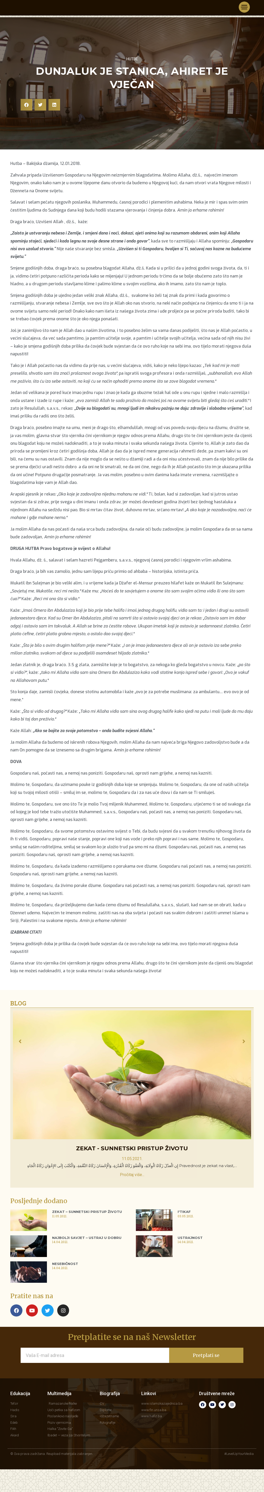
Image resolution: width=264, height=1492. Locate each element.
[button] (26, 133)
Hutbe (132, 87)
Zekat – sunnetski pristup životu (87, 1240)
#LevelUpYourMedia (239, 1482)
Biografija (110, 1422)
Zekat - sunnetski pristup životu (132, 1176)
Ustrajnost (190, 1266)
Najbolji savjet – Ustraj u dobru (86, 1266)
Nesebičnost (65, 1292)
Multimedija (59, 1422)
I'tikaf (184, 1240)
